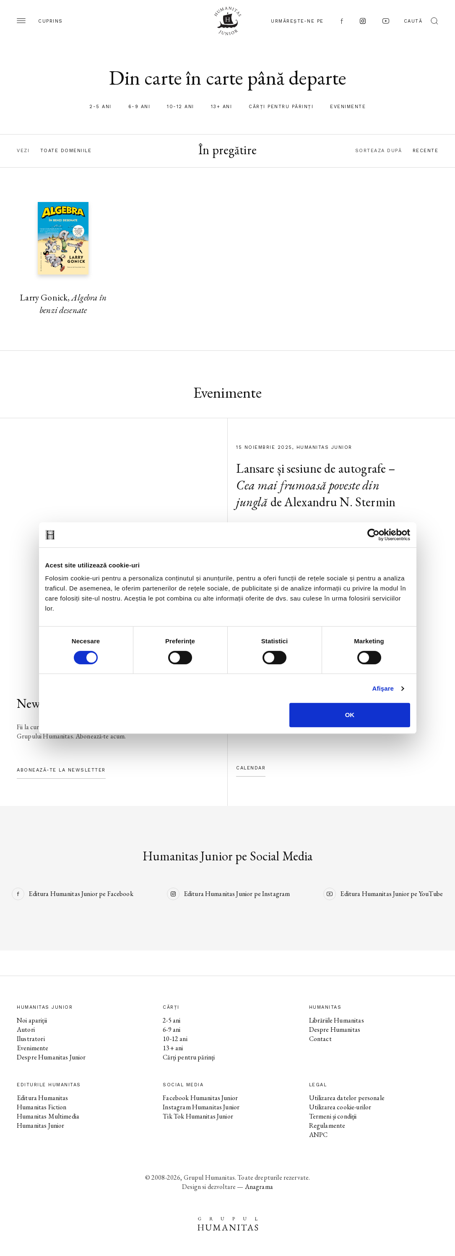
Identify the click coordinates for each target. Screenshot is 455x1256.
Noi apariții (32, 1020)
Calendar (250, 768)
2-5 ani (100, 106)
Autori (26, 1029)
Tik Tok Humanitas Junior (198, 1116)
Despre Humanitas (334, 1029)
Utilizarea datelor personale (347, 1097)
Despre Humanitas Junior (51, 1057)
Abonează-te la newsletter (61, 770)
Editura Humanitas (42, 1097)
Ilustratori (31, 1038)
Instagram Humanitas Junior (201, 1107)
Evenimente (348, 106)
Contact (320, 1038)
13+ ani (221, 106)
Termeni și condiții (333, 1116)
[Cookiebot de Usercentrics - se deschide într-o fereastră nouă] (373, 534)
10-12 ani (180, 106)
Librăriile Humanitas (336, 1020)
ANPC (318, 1134)
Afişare (383, 688)
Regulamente (327, 1125)
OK (350, 714)
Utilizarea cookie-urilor (340, 1107)
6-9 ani (139, 106)
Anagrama (259, 1186)
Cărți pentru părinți (281, 106)
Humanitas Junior (40, 1125)
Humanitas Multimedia (48, 1116)
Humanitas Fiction (42, 1107)
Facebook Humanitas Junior (200, 1097)
